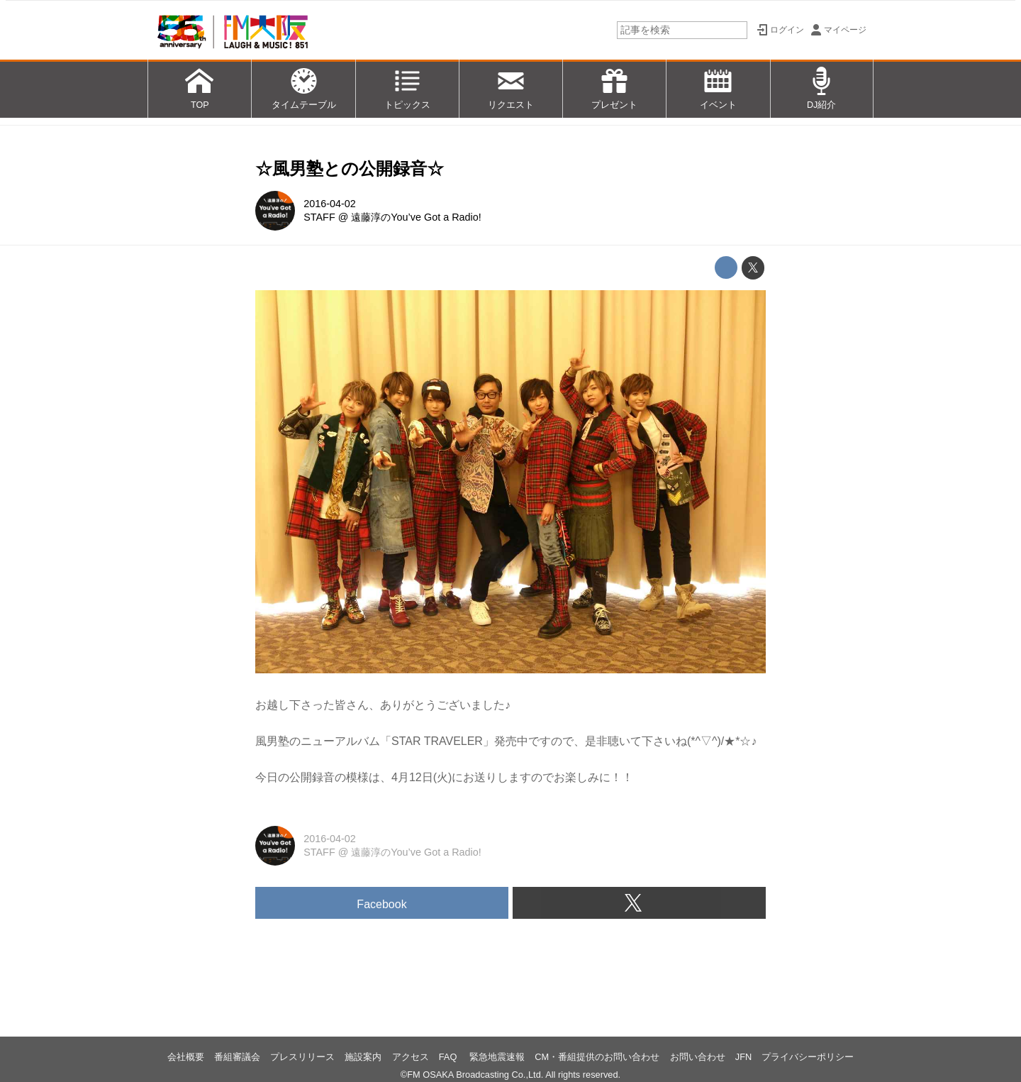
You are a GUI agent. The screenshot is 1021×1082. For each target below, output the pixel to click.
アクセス (410, 1056)
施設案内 (363, 1056)
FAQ (449, 1056)
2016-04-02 (329, 203)
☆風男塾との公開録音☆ (349, 168)
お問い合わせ (697, 1056)
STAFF (319, 217)
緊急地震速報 (497, 1056)
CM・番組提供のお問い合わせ (597, 1056)
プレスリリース (302, 1056)
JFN (743, 1056)
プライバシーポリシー (807, 1056)
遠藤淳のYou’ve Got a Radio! (416, 217)
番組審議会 (237, 1056)
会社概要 (185, 1056)
